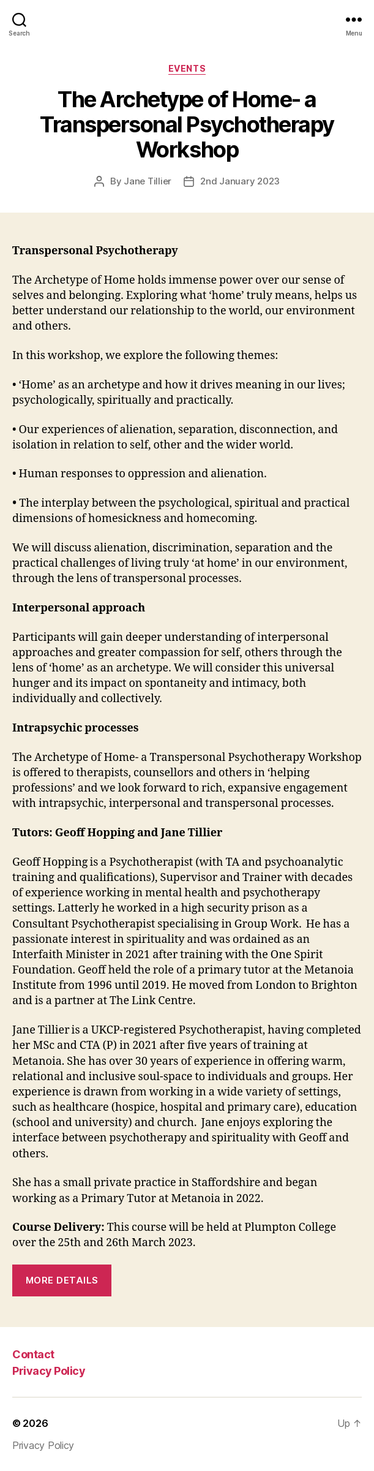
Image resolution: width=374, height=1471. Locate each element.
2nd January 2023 (240, 181)
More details (62, 1280)
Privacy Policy (48, 1370)
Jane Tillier (147, 181)
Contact (33, 1354)
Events (187, 68)
